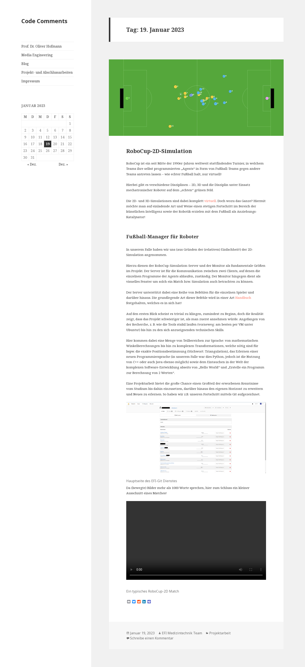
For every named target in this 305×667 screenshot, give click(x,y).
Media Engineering (37, 55)
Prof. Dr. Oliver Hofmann (41, 46)
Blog (25, 63)
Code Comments (44, 21)
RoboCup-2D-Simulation (159, 150)
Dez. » (63, 164)
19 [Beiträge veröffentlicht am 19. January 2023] (48, 144)
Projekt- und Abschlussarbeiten (47, 72)
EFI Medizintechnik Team (182, 633)
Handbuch (243, 297)
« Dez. (32, 164)
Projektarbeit (220, 633)
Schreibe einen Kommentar (151, 638)
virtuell (210, 201)
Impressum (30, 81)
